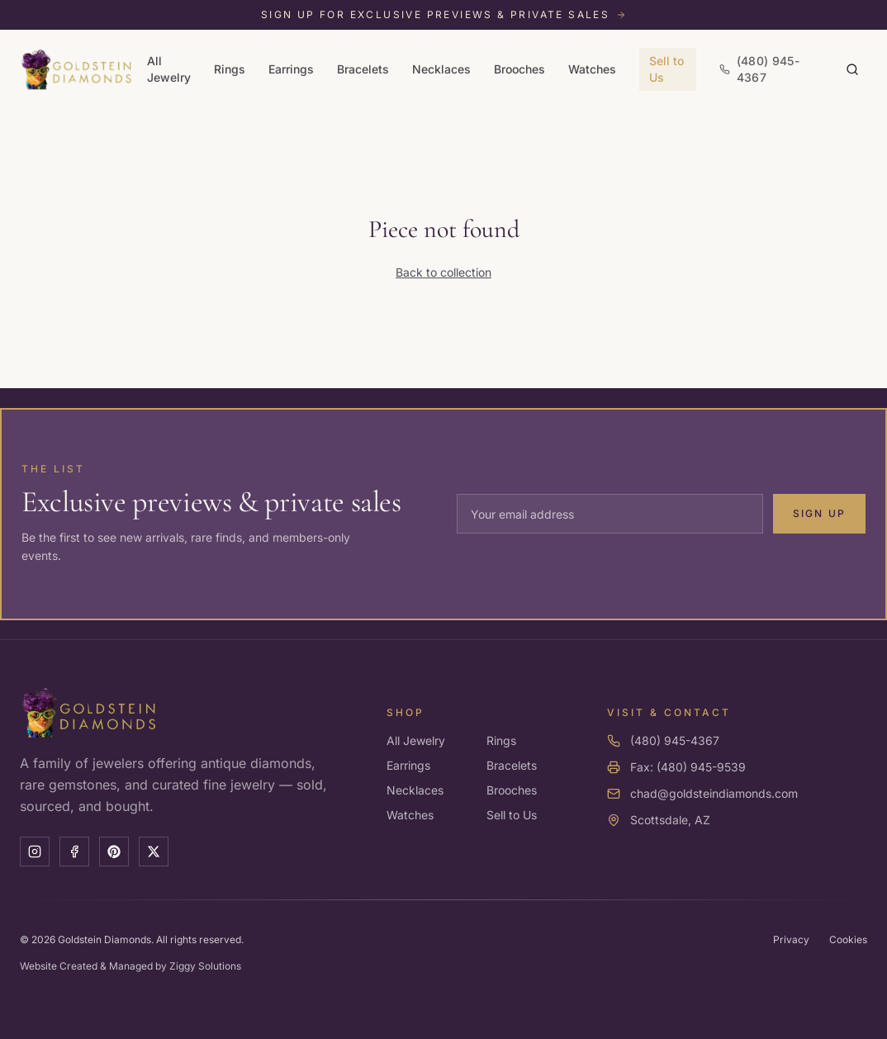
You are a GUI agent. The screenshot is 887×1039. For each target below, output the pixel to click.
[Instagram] (35, 851)
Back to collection (443, 272)
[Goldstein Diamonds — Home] (77, 69)
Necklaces (441, 69)
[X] (153, 851)
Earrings (291, 69)
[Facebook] (74, 851)
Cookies (848, 939)
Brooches (519, 69)
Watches (592, 69)
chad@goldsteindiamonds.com (714, 793)
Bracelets (363, 69)
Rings (229, 69)
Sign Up (819, 513)
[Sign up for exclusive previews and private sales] (443, 15)
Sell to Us (666, 69)
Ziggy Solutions (205, 966)
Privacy (791, 939)
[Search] (852, 69)
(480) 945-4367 (674, 740)
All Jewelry (169, 69)
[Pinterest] (114, 851)
